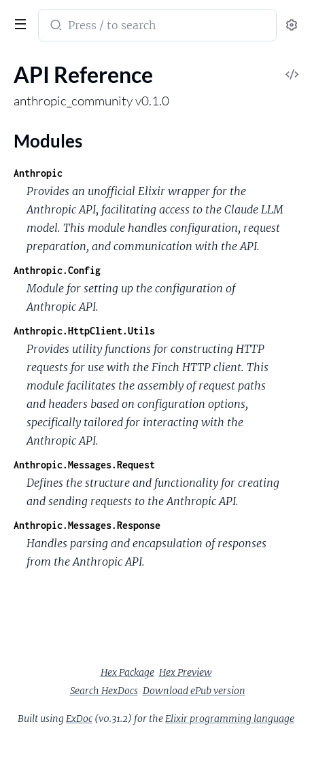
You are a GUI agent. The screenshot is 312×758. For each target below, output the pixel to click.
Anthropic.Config (57, 270)
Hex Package (127, 672)
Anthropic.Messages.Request (84, 464)
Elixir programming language (229, 718)
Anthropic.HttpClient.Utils (84, 331)
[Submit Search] (54, 26)
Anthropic (38, 173)
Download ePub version (194, 691)
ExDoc (79, 718)
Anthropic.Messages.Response (87, 525)
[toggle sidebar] (17, 22)
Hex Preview (185, 672)
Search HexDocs (104, 690)
